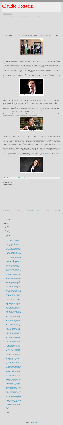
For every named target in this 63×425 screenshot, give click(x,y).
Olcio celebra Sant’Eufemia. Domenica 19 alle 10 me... (14, 325)
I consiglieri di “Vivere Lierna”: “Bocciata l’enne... (13, 269)
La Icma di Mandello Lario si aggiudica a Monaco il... (13, 253)
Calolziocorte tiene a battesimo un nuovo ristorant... (13, 294)
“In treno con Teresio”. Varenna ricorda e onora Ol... (13, 362)
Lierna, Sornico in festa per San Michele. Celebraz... (13, 274)
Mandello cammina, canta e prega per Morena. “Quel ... (14, 261)
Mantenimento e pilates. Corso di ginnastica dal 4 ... (13, 315)
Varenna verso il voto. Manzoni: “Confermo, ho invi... (13, 270)
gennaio (7, 415)
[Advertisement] (31, 25)
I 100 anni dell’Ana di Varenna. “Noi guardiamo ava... (13, 290)
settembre (7, 236)
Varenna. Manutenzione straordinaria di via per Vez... (13, 317)
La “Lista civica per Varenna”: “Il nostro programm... (13, 240)
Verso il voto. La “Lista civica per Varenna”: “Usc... (13, 252)
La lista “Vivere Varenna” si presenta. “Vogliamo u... (13, 277)
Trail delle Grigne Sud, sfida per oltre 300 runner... (13, 287)
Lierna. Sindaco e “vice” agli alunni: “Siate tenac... (13, 370)
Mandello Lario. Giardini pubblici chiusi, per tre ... (13, 308)
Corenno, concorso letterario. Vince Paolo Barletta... (13, 266)
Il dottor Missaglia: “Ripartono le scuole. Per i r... (13, 296)
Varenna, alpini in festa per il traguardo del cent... (13, 349)
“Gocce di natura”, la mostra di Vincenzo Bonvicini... (13, 244)
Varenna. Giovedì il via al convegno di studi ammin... (13, 357)
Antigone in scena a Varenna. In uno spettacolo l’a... (13, 371)
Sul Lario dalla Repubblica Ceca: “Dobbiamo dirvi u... (13, 367)
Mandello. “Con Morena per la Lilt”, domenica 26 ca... (13, 312)
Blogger (36, 422)
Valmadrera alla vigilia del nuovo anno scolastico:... (13, 383)
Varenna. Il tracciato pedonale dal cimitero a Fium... (13, 258)
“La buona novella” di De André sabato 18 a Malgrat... (13, 376)
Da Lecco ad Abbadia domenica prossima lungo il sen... (14, 257)
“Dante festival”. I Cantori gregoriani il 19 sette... (13, 333)
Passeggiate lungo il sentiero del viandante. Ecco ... (13, 245)
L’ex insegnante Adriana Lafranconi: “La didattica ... (13, 249)
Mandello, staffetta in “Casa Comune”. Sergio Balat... (13, 298)
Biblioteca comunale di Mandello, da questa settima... (13, 361)
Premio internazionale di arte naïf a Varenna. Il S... (13, 358)
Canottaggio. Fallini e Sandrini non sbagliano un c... (13, 316)
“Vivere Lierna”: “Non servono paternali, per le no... (13, 346)
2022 (6, 230)
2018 (6, 419)
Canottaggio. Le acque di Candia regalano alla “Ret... (13, 324)
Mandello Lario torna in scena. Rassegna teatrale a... (13, 354)
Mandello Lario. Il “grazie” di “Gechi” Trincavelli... (13, 401)
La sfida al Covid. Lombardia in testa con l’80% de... (13, 355)
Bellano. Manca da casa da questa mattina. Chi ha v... (14, 379)
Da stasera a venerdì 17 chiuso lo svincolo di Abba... (13, 353)
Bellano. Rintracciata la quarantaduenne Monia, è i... (13, 378)
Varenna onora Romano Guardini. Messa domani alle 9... (14, 239)
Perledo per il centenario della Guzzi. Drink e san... (13, 397)
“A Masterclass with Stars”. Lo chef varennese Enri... (13, 332)
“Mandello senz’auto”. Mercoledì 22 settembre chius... (13, 321)
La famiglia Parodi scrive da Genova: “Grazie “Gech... (13, 404)
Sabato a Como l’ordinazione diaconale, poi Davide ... (14, 391)
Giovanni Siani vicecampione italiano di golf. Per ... (13, 375)
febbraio (7, 413)
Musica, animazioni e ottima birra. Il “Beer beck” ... (13, 345)
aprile (7, 411)
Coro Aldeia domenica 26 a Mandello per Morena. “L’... (14, 282)
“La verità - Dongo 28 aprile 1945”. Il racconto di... (13, 303)
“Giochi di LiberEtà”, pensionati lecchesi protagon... (13, 328)
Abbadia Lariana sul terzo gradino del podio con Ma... (13, 260)
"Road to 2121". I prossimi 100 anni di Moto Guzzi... (13, 388)
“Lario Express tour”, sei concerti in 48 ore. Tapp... (13, 393)
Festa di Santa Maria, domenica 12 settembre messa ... (14, 400)
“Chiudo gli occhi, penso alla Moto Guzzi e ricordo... (13, 392)
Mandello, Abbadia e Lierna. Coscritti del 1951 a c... (13, 313)
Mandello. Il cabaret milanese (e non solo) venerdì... (13, 341)
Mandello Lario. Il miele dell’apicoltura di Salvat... (13, 311)
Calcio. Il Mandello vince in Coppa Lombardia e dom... (14, 278)
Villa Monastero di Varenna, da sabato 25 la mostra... (13, 304)
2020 (6, 416)
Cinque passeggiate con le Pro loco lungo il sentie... (13, 399)
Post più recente (5, 210)
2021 (6, 231)
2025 (6, 226)
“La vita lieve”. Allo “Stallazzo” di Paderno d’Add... (13, 359)
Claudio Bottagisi (18, 6)
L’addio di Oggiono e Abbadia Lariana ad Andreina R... (14, 337)
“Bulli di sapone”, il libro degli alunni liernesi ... (12, 265)
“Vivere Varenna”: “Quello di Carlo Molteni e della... (13, 241)
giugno (7, 408)
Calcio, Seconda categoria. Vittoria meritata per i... (13, 264)
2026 (6, 225)
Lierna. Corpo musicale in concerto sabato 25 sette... (13, 291)
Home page (31, 210)
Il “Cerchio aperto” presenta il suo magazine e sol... (13, 363)
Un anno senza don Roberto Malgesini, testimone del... (14, 366)
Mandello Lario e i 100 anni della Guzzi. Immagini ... (13, 380)
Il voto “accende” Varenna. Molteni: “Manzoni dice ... (13, 275)
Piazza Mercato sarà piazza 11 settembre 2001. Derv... (14, 387)
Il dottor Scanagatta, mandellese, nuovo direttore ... (13, 329)
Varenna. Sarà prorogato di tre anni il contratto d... (13, 338)
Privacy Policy (35, 223)
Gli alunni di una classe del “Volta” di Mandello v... (13, 299)
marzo (7, 412)
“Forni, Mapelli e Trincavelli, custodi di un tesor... (13, 256)
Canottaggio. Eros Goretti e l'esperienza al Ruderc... (13, 334)
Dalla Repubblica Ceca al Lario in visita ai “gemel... (13, 395)
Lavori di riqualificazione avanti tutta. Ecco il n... (13, 384)
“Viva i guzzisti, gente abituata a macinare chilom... (13, 307)
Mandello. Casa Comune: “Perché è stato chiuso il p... (14, 262)
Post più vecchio (57, 210)
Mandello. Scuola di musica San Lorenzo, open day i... (14, 342)
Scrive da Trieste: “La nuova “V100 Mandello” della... (13, 374)
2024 (6, 227)
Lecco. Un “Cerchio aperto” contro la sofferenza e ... (13, 295)
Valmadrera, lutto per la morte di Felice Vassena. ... (13, 319)
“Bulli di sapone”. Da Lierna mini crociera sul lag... (13, 281)
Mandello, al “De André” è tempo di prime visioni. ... (13, 248)
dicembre (7, 232)
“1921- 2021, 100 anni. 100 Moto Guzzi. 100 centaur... (14, 372)
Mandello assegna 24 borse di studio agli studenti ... (13, 283)
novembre (7, 234)
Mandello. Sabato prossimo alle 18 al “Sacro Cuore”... (13, 286)
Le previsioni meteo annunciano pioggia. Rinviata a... (13, 279)
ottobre (7, 235)
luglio (6, 407)
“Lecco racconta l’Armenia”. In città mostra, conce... (13, 336)
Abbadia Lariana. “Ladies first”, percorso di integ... (13, 273)
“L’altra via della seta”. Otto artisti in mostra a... (12, 300)
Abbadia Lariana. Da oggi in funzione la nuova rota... (13, 396)
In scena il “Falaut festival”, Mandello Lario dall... (13, 237)
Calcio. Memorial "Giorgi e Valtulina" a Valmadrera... (13, 320)
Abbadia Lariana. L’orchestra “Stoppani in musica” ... (13, 350)
